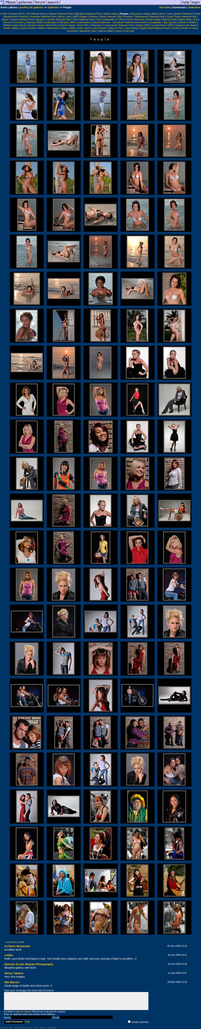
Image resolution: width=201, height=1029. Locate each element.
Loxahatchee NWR (162, 25)
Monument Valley (140, 13)
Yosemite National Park (42, 16)
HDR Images (80, 16)
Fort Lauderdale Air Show (110, 19)
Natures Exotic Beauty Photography (28, 964)
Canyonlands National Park (118, 25)
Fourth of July (188, 28)
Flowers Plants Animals (103, 16)
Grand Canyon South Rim (74, 25)
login (17, 1011)
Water (41, 28)
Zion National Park (83, 19)
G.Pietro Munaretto (17, 946)
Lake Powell (99, 28)
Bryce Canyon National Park (18, 19)
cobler (8, 955)
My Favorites (125, 16)
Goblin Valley (10, 28)
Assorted (72, 31)
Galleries (53, 7)
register (27, 1011)
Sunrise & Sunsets (13, 22)
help (27, 1021)
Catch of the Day (124, 31)
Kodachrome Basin (186, 25)
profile (24, 7)
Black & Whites (188, 22)
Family (175, 28)
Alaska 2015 (17, 13)
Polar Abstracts (135, 19)
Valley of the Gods (79, 28)
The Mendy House (36, 13)
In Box (4, 13)
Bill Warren (12, 982)
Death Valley (110, 13)
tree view (164, 7)
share (21, 942)
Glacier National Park (61, 13)
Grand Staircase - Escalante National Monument (119, 22)
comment (10, 942)
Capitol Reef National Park (154, 28)
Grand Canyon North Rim (42, 25)
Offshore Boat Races (15, 25)
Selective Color (87, 31)
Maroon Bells (105, 31)
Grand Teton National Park (181, 16)
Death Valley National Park (161, 19)
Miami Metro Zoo (188, 19)
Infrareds (96, 25)
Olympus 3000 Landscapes (74, 22)
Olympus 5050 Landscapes (41, 22)
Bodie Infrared (183, 13)
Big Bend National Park (88, 13)
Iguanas (40, 19)
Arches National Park (59, 19)
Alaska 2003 (143, 25)
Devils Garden (28, 28)
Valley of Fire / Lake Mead (122, 28)
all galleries (37, 7)
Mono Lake (64, 16)
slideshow (194, 7)
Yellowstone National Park (149, 16)
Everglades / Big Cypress (163, 22)
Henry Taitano (13, 973)
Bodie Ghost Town (162, 13)
